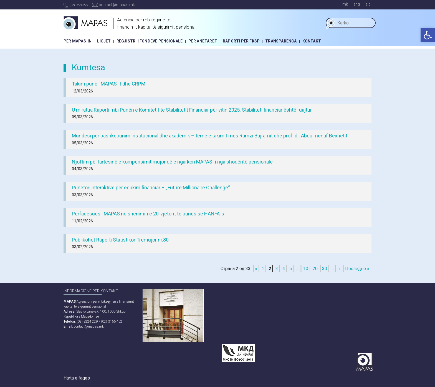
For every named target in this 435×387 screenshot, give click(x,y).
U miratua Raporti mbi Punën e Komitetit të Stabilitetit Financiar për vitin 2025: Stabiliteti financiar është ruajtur (192, 110)
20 (315, 268)
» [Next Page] (339, 268)
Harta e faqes (77, 378)
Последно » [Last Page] (357, 268)
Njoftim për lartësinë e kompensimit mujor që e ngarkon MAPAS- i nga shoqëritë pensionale (172, 162)
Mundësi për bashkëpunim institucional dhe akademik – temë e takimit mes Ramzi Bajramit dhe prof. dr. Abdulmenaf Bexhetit (209, 136)
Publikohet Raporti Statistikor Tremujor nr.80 (120, 240)
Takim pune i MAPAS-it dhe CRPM (108, 84)
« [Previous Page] (256, 268)
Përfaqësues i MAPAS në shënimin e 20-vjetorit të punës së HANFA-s (148, 214)
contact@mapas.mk (113, 4)
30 (324, 268)
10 (305, 268)
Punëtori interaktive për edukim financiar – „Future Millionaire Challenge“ (151, 187)
